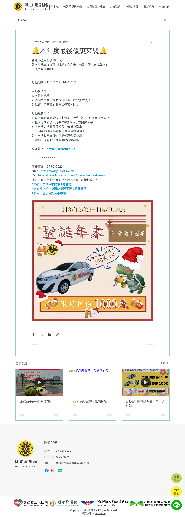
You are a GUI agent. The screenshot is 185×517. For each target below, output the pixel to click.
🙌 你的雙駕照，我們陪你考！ (90, 403)
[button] (165, 19)
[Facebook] (46, 470)
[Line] (59, 470)
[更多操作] (151, 42)
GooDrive (100, 513)
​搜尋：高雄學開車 (26, 470)
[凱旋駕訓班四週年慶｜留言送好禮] (145, 382)
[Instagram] (53, 470)
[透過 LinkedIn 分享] (49, 334)
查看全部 (165, 363)
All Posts (20, 19)
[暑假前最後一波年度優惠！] (39, 382)
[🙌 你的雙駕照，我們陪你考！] (92, 382)
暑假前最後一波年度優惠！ (38, 402)
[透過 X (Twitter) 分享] (41, 334)
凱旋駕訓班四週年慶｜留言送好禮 (145, 403)
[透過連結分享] (57, 334)
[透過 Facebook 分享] (33, 334)
